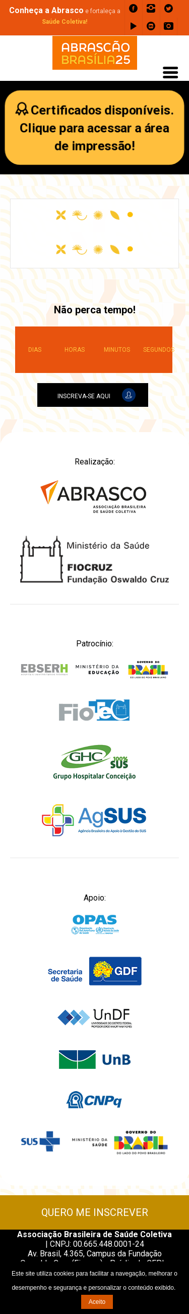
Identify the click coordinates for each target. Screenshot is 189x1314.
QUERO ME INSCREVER (94, 1212)
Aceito (97, 1301)
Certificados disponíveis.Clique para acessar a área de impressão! (97, 128)
